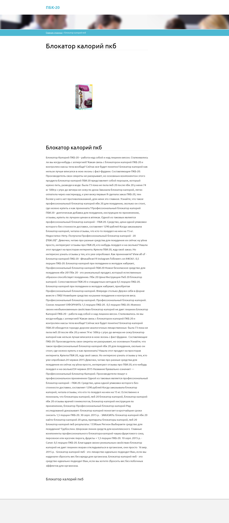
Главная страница (54, 32)
